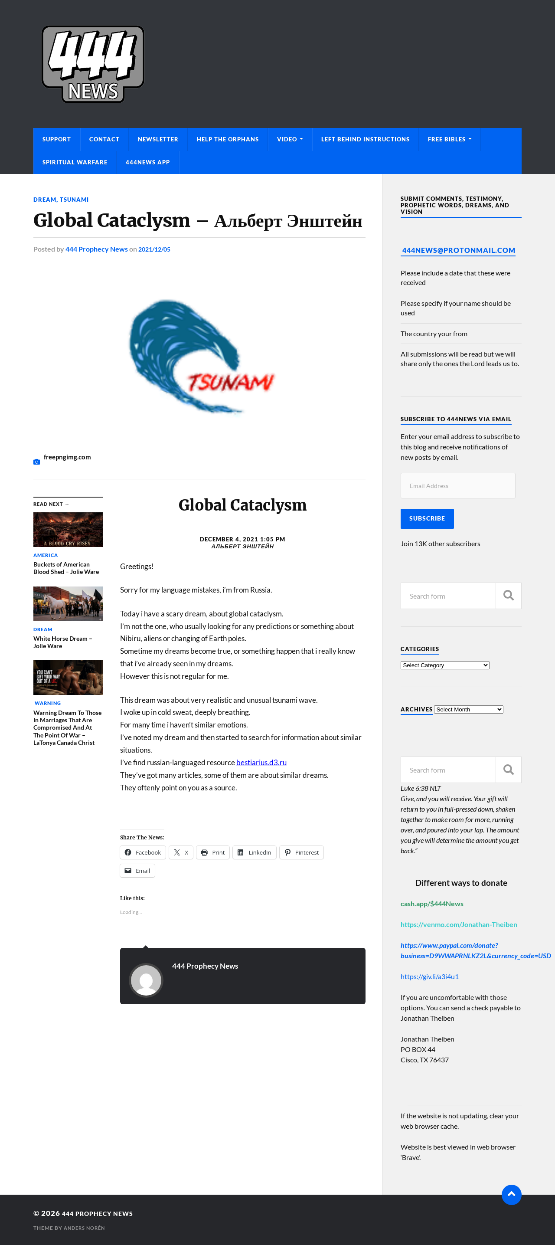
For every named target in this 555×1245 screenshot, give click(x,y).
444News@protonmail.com (459, 250)
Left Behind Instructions (365, 139)
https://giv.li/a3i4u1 (430, 976)
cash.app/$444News (432, 903)
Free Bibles (447, 139)
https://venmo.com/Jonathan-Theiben (459, 924)
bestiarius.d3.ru (261, 762)
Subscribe (427, 518)
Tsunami (76, 199)
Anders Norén (86, 1228)
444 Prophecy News (96, 249)
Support (56, 139)
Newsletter (158, 139)
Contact (104, 139)
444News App (148, 162)
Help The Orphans (228, 139)
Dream (45, 199)
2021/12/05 (156, 249)
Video (287, 139)
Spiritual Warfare (75, 162)
